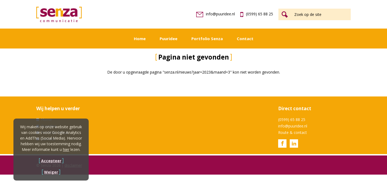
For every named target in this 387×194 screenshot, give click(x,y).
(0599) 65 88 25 (256, 13)
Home (140, 38)
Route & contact (292, 132)
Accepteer (51, 160)
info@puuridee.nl (215, 13)
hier (66, 149)
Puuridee (168, 38)
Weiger (51, 172)
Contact (245, 38)
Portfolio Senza (207, 38)
